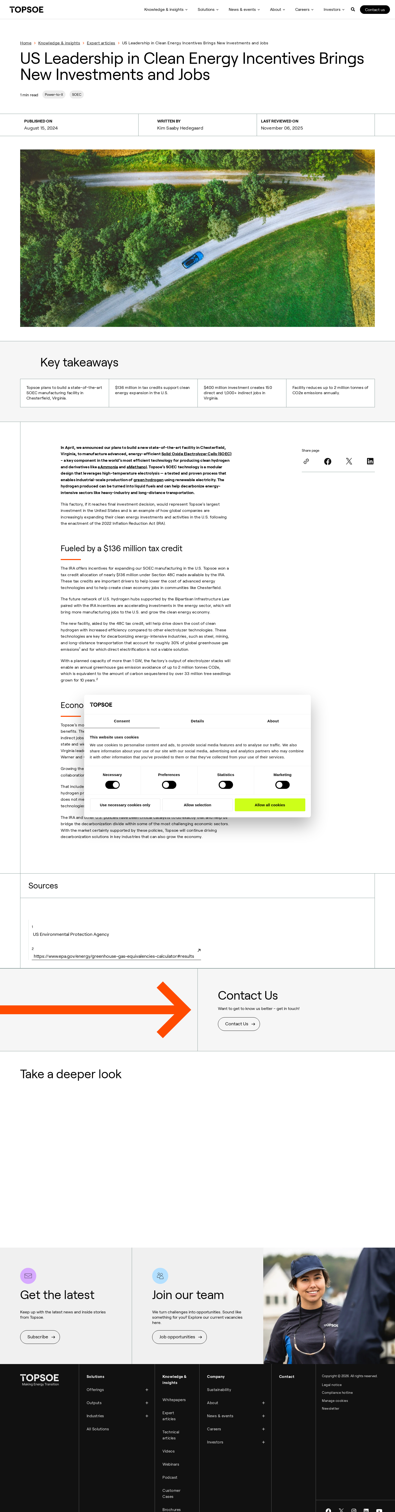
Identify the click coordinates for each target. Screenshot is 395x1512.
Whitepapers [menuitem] (174, 1397)
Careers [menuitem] (302, 9)
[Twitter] (348, 460)
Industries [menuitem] (95, 1411)
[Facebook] (327, 460)
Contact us (375, 10)
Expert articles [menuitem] (169, 1412)
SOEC (76, 94)
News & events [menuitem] (242, 9)
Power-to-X (54, 94)
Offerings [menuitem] (95, 1387)
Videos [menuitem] (168, 1446)
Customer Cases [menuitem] (171, 1485)
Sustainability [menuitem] (219, 1387)
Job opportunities (177, 1335)
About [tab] (273, 721)
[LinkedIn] (370, 460)
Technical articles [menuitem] (170, 1431)
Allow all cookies (270, 805)
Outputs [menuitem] (94, 1399)
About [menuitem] (275, 9)
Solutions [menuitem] (206, 9)
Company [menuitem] (216, 1375)
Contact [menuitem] (286, 1375)
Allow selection (197, 805)
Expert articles (101, 43)
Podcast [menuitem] (170, 1470)
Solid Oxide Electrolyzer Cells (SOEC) (196, 453)
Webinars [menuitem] (170, 1458)
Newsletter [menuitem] (330, 1409)
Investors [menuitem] (332, 9)
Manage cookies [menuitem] (335, 1401)
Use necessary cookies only (125, 805)
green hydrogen (149, 479)
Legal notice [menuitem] (332, 1384)
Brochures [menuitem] (171, 1500)
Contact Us (236, 1022)
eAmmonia (108, 466)
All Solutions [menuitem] (98, 1424)
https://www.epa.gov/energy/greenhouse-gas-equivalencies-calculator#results (116, 952)
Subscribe (37, 1335)
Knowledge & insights (59, 43)
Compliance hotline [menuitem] (337, 1392)
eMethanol (137, 466)
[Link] (306, 460)
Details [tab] (197, 721)
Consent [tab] (122, 721)
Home (25, 43)
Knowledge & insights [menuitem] (164, 9)
